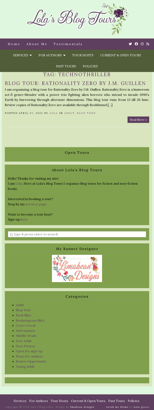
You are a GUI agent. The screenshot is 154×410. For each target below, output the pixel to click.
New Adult (24, 341)
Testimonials (68, 44)
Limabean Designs (82, 407)
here (24, 219)
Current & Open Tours (120, 55)
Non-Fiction (25, 346)
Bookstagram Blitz (30, 320)
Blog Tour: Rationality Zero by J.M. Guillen (75, 83)
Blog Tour (86, 113)
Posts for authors (29, 356)
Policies (90, 66)
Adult (69, 113)
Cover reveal (25, 325)
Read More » (138, 119)
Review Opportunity (31, 361)
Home (14, 44)
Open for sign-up (29, 351)
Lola (54, 113)
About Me (37, 44)
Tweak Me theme (117, 407)
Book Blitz (23, 315)
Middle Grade (26, 336)
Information (25, 331)
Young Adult (25, 366)
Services (22, 55)
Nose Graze (141, 407)
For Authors (51, 55)
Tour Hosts (82, 55)
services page (36, 204)
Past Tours (66, 66)
